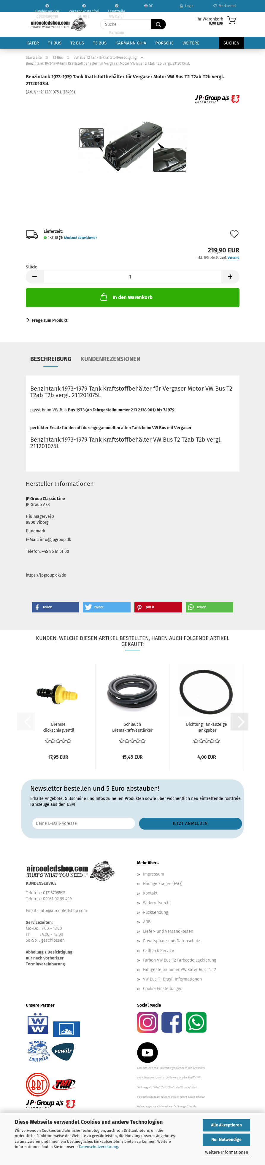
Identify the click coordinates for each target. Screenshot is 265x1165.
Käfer (32, 43)
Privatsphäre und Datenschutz (171, 940)
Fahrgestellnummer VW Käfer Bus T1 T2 (179, 969)
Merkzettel (224, 6)
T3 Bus (100, 43)
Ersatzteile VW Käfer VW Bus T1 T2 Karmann (116, 8)
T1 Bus (54, 43)
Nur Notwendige (226, 1139)
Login (186, 6)
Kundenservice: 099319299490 (47, 8)
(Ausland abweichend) (80, 238)
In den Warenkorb (126, 297)
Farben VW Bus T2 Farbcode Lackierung (179, 960)
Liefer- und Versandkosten (168, 931)
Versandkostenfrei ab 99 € (84, 8)
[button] (35, 277)
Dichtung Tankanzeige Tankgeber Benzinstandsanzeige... (206, 727)
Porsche (164, 43)
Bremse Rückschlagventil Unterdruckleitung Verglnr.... (58, 727)
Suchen (231, 43)
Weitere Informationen (226, 1152)
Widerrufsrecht (157, 902)
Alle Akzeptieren (226, 1125)
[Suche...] (158, 24)
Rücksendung (155, 912)
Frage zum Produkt (49, 320)
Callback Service (158, 950)
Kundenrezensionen (110, 358)
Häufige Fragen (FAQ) (163, 883)
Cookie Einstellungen (163, 988)
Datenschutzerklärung (98, 1147)
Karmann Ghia (130, 43)
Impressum (153, 874)
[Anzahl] (133, 277)
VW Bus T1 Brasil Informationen (172, 979)
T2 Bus (77, 43)
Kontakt (150, 893)
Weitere (191, 43)
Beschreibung (51, 358)
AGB (146, 921)
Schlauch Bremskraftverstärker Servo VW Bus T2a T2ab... (132, 727)
